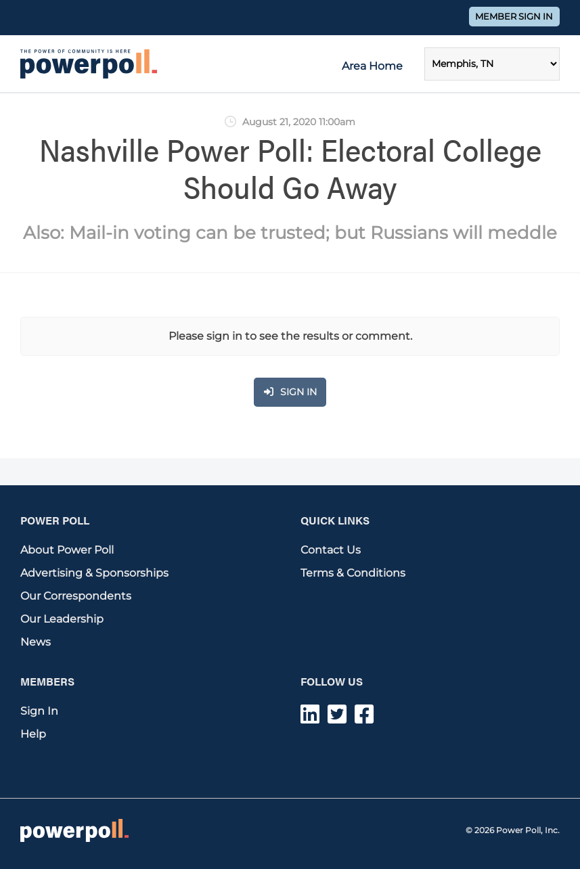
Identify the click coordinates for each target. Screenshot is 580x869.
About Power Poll (67, 549)
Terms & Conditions (352, 572)
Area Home (372, 66)
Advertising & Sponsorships (94, 572)
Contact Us (330, 549)
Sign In (39, 711)
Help (33, 734)
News (35, 642)
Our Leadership (62, 618)
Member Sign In (514, 17)
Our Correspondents (75, 595)
